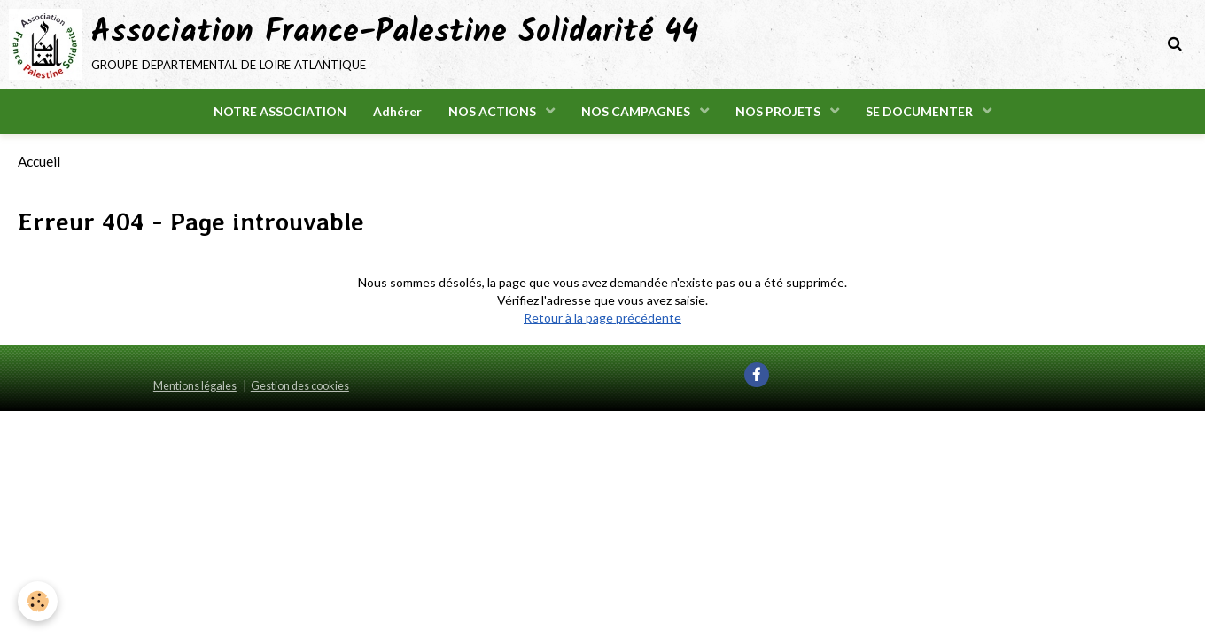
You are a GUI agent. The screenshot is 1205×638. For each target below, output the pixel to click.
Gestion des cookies (300, 386)
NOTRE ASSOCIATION (280, 111)
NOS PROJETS (779, 111)
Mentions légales (195, 386)
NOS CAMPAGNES (637, 111)
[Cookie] (38, 601)
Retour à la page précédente (602, 317)
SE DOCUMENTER (921, 111)
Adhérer (397, 111)
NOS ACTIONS (493, 111)
